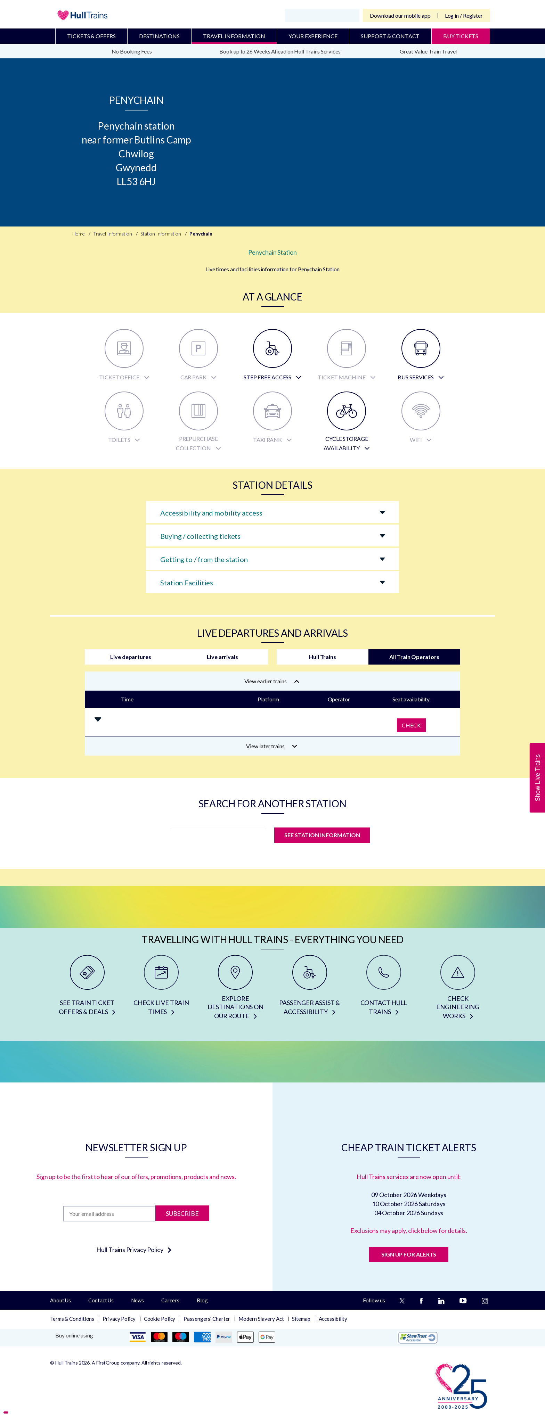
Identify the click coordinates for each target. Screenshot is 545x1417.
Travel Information (234, 36)
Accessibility (333, 1319)
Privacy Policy (119, 1319)
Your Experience (312, 36)
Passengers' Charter (207, 1319)
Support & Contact (390, 36)
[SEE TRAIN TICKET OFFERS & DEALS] (87, 989)
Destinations (159, 36)
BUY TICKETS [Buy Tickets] (460, 36)
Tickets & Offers (91, 36)
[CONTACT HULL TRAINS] (383, 989)
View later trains (271, 746)
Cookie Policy (160, 1319)
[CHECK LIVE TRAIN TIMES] (161, 989)
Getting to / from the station (204, 559)
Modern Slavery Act (261, 1319)
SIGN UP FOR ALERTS (408, 1254)
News (137, 1300)
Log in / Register (464, 15)
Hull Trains (322, 656)
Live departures (130, 656)
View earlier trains (271, 681)
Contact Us (101, 1300)
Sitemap (301, 1319)
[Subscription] (109, 1213)
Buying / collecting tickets (200, 536)
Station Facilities (186, 582)
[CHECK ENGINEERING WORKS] (458, 989)
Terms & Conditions (72, 1319)
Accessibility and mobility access (211, 512)
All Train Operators (414, 656)
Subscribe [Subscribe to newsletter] (182, 1213)
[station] (218, 837)
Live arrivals (222, 656)
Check (411, 725)
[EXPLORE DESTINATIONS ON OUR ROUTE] (235, 989)
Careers (170, 1300)
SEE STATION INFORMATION (322, 835)
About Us (60, 1300)
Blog (202, 1300)
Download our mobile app (400, 15)
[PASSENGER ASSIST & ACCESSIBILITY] (309, 989)
